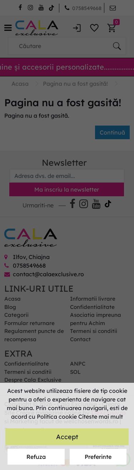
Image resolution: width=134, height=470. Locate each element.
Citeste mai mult (100, 416)
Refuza (36, 456)
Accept (67, 437)
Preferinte (98, 456)
